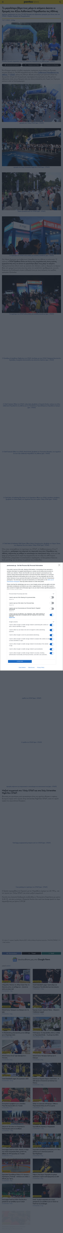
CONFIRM (20, 661)
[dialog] (31, 616)
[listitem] (31, 593)
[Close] (59, 565)
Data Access (31, 667)
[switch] (52, 597)
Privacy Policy (40, 667)
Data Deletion (22, 667)
